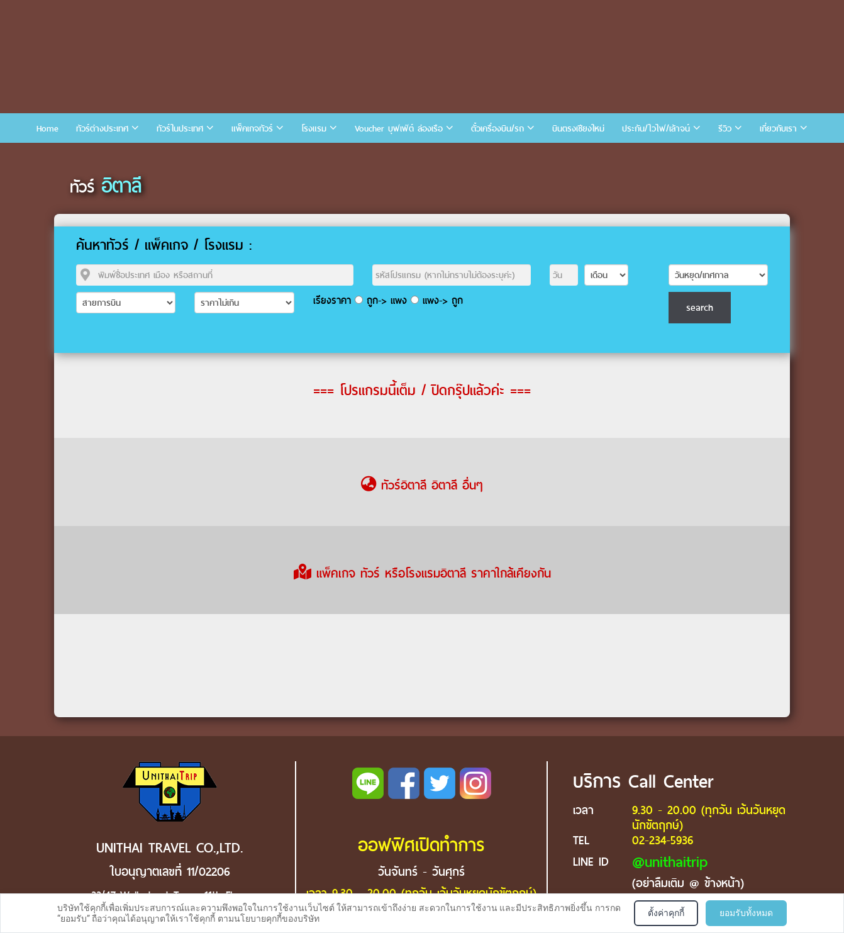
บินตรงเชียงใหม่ (578, 128)
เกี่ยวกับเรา (778, 128)
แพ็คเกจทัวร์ (252, 128)
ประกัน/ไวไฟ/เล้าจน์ (656, 128)
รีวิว (724, 128)
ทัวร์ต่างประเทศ (102, 128)
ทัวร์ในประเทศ (180, 128)
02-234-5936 (662, 840)
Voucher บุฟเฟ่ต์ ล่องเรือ (399, 128)
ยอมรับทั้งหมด (746, 913)
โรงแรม (313, 128)
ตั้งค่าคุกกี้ (666, 913)
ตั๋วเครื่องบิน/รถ (497, 128)
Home (47, 128)
